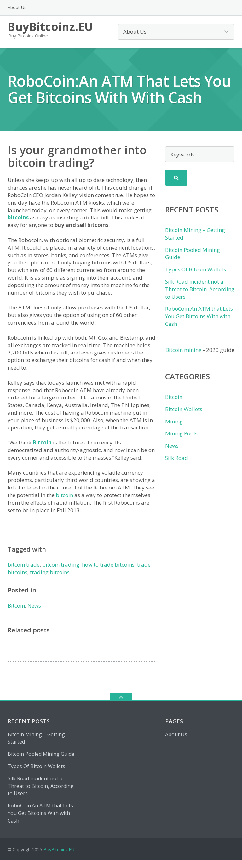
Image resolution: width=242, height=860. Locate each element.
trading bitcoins (50, 572)
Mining (174, 421)
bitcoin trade (24, 564)
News (34, 605)
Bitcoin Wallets (183, 409)
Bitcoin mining (183, 350)
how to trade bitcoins (108, 564)
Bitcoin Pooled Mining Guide (41, 753)
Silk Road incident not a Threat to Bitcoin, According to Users (199, 289)
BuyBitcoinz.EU (58, 849)
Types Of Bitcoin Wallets (195, 269)
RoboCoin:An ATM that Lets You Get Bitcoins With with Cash (199, 316)
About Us (17, 7)
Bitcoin (42, 442)
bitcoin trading (60, 564)
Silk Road (176, 457)
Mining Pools (181, 433)
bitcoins (18, 217)
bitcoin (64, 495)
